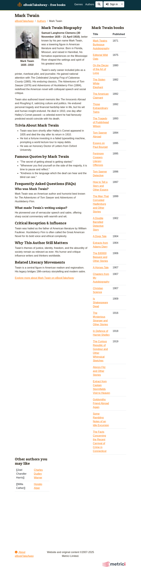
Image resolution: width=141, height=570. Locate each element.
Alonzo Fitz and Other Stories (99, 371)
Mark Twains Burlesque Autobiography (101, 44)
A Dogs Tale (99, 236)
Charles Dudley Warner (38, 474)
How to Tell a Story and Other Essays (100, 186)
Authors (89, 4)
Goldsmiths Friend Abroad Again (101, 403)
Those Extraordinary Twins (100, 108)
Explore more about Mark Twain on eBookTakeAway (44, 278)
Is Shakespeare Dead (100, 302)
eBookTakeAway (24, 21)
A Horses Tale (101, 267)
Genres (78, 4)
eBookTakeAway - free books (41, 5)
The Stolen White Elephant (99, 83)
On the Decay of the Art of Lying (101, 69)
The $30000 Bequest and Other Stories (100, 257)
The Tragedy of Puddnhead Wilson (101, 122)
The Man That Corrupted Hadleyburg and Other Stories (101, 204)
